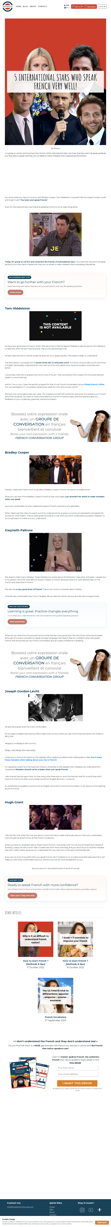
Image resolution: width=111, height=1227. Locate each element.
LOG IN (102, 7)
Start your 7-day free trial (22, 895)
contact (52, 1215)
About (33, 6)
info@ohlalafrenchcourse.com (20, 1207)
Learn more (15, 292)
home (52, 1207)
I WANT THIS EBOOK (77, 1083)
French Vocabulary (55, 1017)
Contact (42, 6)
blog (51, 1210)
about (52, 1212)
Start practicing (17, 622)
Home (18, 6)
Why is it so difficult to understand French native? (36, 939)
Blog (25, 6)
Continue (102, 1223)
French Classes (84, 6)
